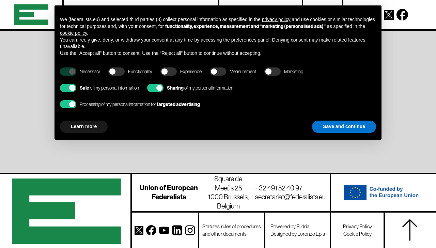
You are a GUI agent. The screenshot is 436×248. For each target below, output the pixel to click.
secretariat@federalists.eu (290, 197)
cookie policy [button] (73, 33)
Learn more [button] (84, 126)
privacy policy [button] (276, 19)
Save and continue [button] (344, 126)
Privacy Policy (357, 226)
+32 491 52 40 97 (278, 188)
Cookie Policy (357, 234)
